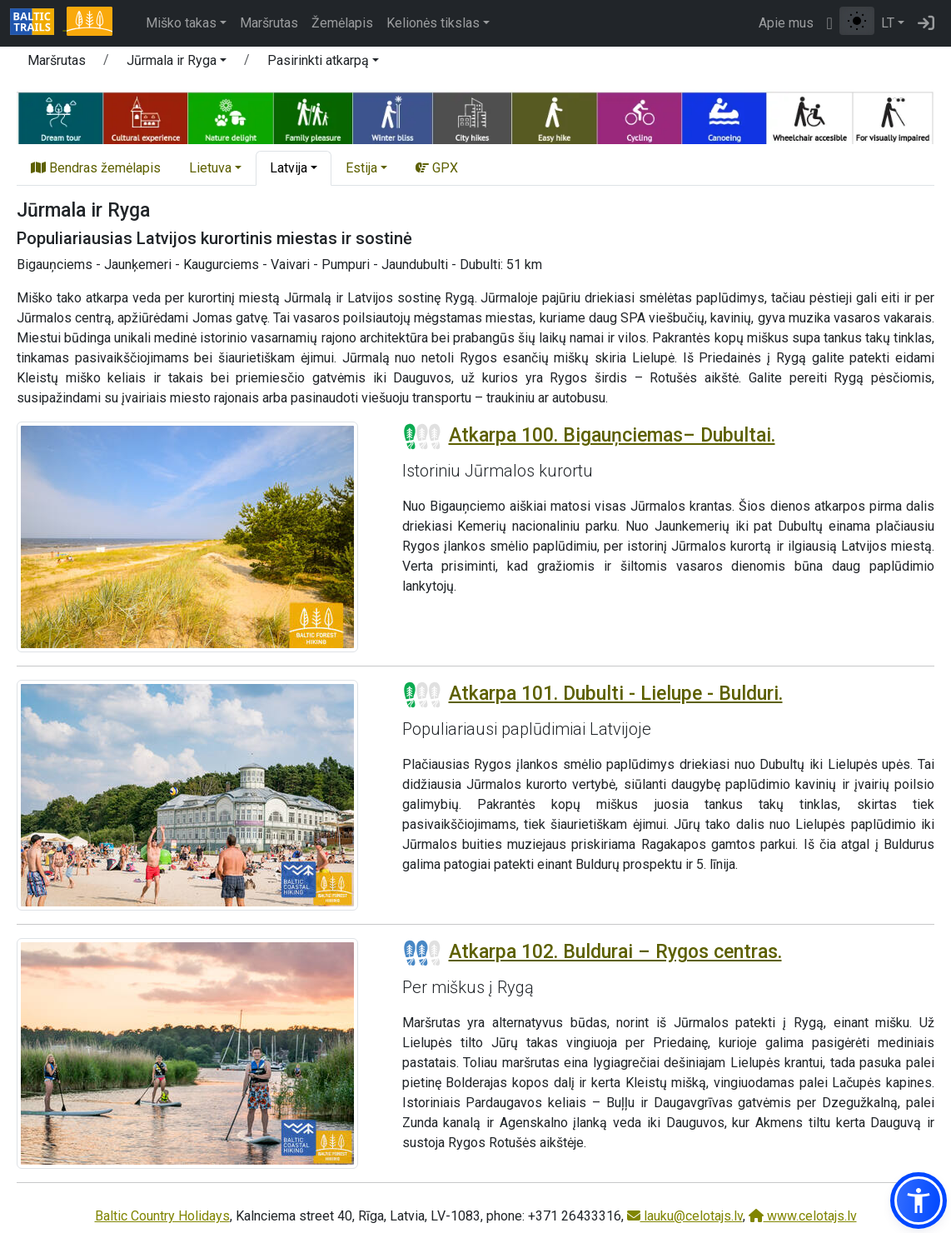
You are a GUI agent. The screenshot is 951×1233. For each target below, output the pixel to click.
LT (887, 23)
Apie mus (786, 23)
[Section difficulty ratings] (422, 437)
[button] (176, 63)
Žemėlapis (342, 23)
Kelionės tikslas (433, 23)
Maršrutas (269, 23)
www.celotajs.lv (803, 1216)
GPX (437, 168)
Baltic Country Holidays (162, 1216)
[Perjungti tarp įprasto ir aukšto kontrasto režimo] (856, 21)
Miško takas (181, 23)
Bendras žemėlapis (96, 168)
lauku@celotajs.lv (685, 1216)
